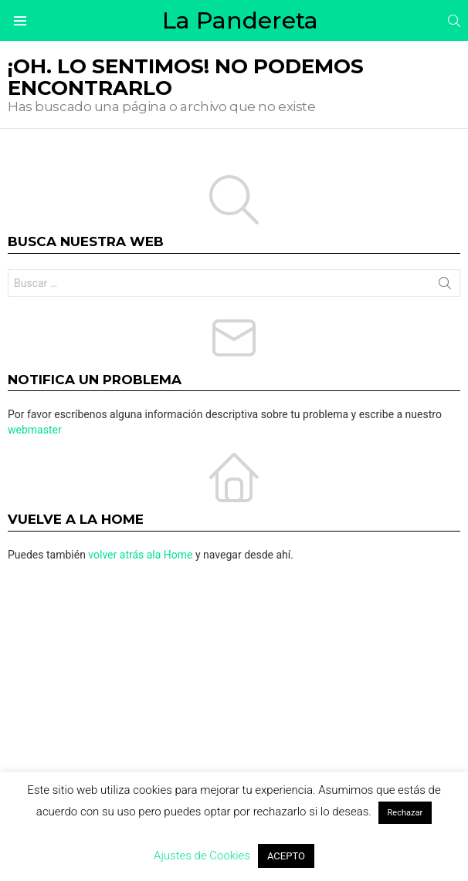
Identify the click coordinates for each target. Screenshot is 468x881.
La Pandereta (240, 20)
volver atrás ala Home (140, 555)
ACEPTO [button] (286, 856)
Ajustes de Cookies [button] (202, 855)
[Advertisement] (234, 694)
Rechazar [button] (405, 813)
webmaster (35, 430)
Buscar (444, 286)
